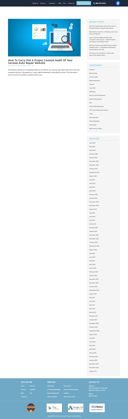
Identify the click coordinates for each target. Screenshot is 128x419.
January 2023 (93, 231)
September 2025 (94, 172)
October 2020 (93, 327)
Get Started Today (84, 3)
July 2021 (92, 297)
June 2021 (92, 301)
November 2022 (94, 238)
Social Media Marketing (96, 106)
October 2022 (93, 242)
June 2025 (92, 183)
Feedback (52, 3)
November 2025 (94, 165)
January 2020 (93, 360)
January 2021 (93, 319)
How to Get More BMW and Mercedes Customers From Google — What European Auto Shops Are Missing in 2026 (102, 39)
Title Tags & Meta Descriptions (98, 110)
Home (22, 386)
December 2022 (94, 235)
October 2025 (93, 168)
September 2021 (94, 290)
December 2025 (94, 161)
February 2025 (93, 194)
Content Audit (30, 65)
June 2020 (92, 342)
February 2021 (93, 316)
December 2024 (94, 202)
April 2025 (92, 191)
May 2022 (92, 261)
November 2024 (94, 205)
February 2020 (93, 356)
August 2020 (93, 334)
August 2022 (93, 249)
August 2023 (93, 209)
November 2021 (94, 283)
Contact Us (71, 3)
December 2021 (94, 279)
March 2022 (92, 268)
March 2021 (92, 312)
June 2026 (92, 143)
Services (42, 3)
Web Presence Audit (95, 128)
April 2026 (92, 150)
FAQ (64, 3)
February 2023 (93, 227)
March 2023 (92, 224)
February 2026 (93, 154)
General (91, 84)
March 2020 (92, 353)
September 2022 (94, 246)
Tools (91, 114)
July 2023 (92, 213)
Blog (59, 3)
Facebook (118, 3)
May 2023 (92, 220)
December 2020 (94, 323)
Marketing (92, 91)
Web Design (92, 125)
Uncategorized (93, 117)
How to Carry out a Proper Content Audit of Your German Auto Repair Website (40, 61)
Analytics (92, 69)
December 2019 (94, 364)
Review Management (95, 99)
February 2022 (93, 272)
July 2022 (92, 253)
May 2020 (92, 345)
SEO (90, 102)
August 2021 (93, 294)
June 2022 (92, 257)
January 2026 (93, 157)
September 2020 (94, 331)
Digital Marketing (94, 80)
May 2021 (92, 305)
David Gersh (13, 65)
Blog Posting (93, 73)
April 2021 (92, 308)
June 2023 (92, 216)
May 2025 (92, 187)
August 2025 (93, 176)
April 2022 (92, 264)
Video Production (52, 396)
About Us (35, 3)
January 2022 (93, 275)
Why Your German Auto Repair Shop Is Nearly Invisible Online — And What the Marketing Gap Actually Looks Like (103, 47)
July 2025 (92, 179)
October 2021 (93, 286)
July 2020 (92, 338)
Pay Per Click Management (97, 95)
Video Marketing (94, 121)
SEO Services (67, 386)
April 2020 (92, 349)
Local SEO (92, 88)
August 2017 (93, 371)
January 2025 (93, 198)
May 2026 (92, 146)
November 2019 (94, 367)
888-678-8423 (101, 3)
